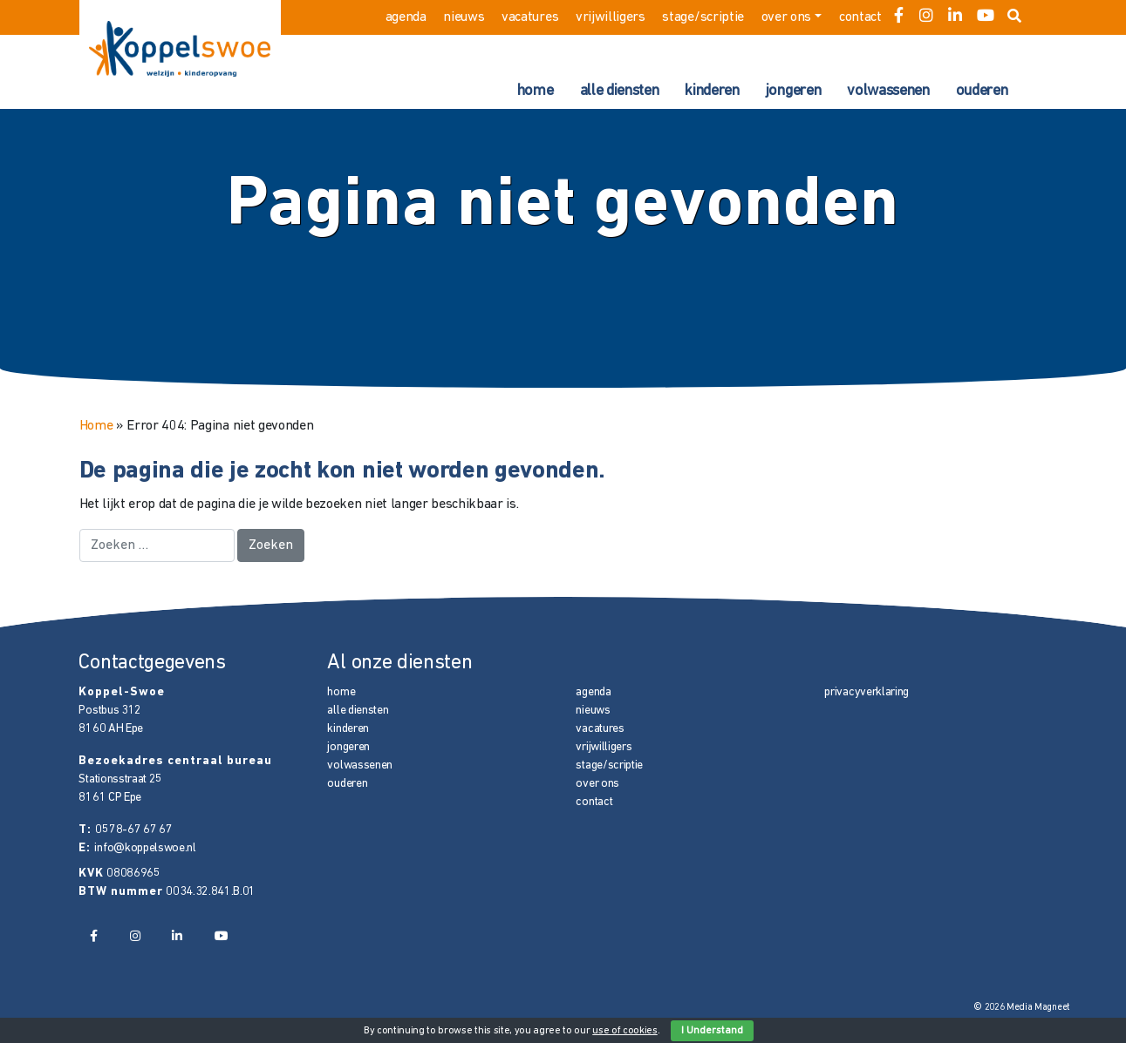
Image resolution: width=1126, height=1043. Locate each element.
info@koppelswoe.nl (144, 848)
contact (860, 17)
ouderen (982, 91)
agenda (406, 17)
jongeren (793, 91)
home (535, 91)
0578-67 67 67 (133, 829)
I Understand (712, 1031)
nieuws (463, 17)
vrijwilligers (610, 17)
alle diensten (619, 91)
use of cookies (625, 1031)
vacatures (530, 17)
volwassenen (888, 91)
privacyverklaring (866, 692)
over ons (786, 17)
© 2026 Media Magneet (1021, 1008)
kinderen (712, 91)
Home (96, 426)
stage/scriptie (703, 17)
